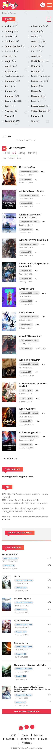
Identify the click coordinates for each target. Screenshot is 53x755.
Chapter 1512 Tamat (29, 364)
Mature (10, 66)
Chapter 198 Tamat (28, 171)
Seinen (37, 86)
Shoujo (10, 91)
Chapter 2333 (21, 610)
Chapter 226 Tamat (29, 437)
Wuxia (9, 116)
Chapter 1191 (20, 702)
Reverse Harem (40, 76)
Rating (22, 152)
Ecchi (36, 36)
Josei (36, 56)
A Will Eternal (26, 312)
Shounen (11, 96)
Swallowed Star (21, 643)
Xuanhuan (12, 121)
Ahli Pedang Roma (29, 432)
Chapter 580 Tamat (29, 340)
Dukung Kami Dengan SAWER (17, 476)
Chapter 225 (25, 444)
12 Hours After (27, 167)
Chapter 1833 (21, 676)
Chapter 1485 (21, 654)
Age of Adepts (27, 408)
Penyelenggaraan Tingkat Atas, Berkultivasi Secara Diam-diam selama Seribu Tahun (32, 689)
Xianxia (37, 116)
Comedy (11, 31)
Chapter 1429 (9, 565)
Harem (37, 46)
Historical (11, 51)
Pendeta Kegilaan (22, 598)
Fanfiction (11, 41)
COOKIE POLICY (27, 739)
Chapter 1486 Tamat (24, 647)
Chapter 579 (25, 348)
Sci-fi (9, 86)
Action (10, 26)
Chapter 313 (25, 278)
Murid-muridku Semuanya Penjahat (30, 665)
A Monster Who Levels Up (33, 240)
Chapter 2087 (21, 587)
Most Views (9, 158)
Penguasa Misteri (10, 554)
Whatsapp (27, 742)
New (19, 158)
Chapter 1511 (25, 372)
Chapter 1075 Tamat (29, 221)
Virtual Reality (40, 111)
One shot (37, 71)
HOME (13, 735)
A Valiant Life (26, 288)
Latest (7, 152)
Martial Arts (40, 61)
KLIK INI (6, 519)
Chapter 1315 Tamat (29, 317)
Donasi (25, 735)
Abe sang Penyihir (29, 359)
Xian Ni (17, 576)
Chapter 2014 (21, 632)
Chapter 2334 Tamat (24, 602)
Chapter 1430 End (11, 558)
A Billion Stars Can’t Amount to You (30, 216)
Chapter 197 (25, 179)
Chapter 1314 (26, 324)
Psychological (14, 76)
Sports (9, 106)
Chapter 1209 (26, 203)
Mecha (36, 66)
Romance (12, 81)
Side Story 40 (26, 398)
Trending (32, 152)
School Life (39, 81)
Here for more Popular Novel (26, 711)
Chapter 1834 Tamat (24, 669)
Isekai (10, 56)
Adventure (39, 26)
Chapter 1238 (26, 301)
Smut (35, 101)
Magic (10, 61)
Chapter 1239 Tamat (29, 293)
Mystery (11, 71)
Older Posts (10, 458)
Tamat (13, 13)
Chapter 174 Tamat (28, 244)
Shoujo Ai (37, 91)
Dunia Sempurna (21, 621)
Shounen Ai (38, 96)
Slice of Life (13, 101)
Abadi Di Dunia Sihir (30, 336)
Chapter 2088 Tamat (24, 580)
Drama (10, 36)
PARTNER (10, 739)
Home (4, 13)
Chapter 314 (25, 270)
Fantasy (38, 41)
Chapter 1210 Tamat (29, 195)
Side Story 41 (25, 390)
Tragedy (11, 111)
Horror (37, 51)
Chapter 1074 (26, 229)
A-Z (14, 152)
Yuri (35, 121)
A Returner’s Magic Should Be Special (34, 265)
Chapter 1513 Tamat (29, 413)
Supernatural (40, 106)
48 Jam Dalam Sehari (31, 191)
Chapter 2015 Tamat (24, 624)
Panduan (38, 735)
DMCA (44, 739)
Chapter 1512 (25, 421)
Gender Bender (14, 46)
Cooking (37, 31)
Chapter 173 (25, 252)
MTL (43, 171)
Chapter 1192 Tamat (23, 695)
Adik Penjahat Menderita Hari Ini (33, 385)
